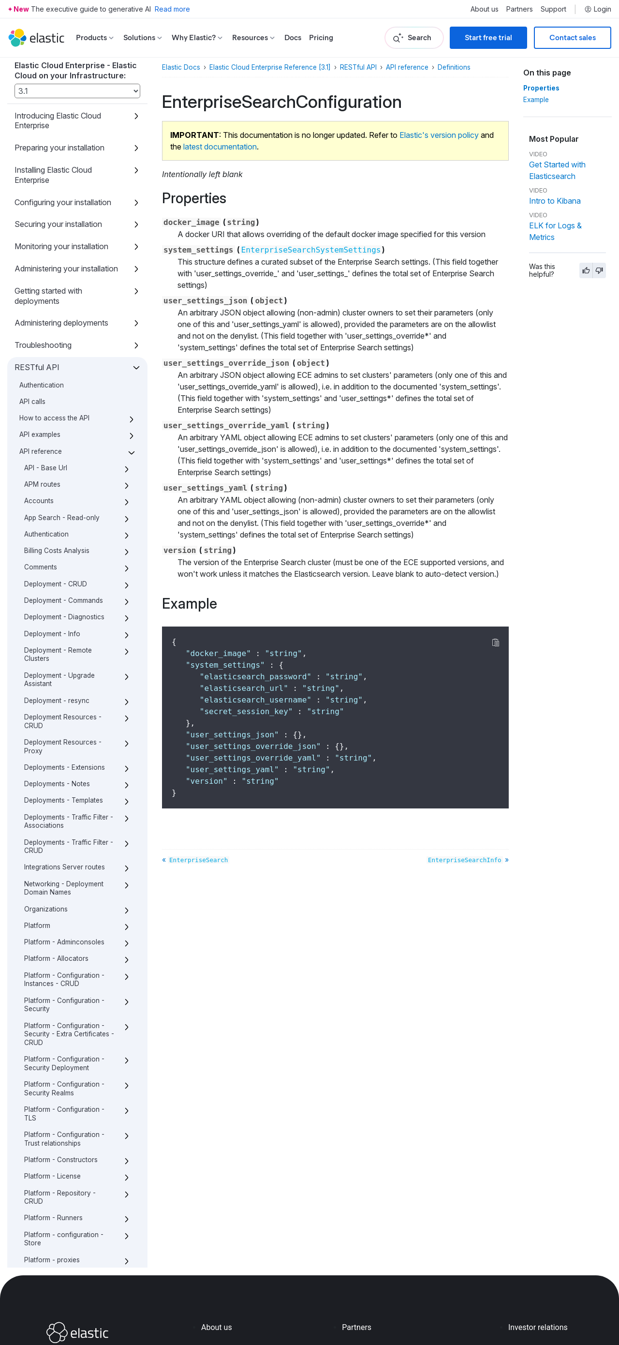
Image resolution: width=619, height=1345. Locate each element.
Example (537, 100)
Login (597, 9)
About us (485, 9)
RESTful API (358, 67)
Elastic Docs (181, 67)
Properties (539, 88)
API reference (407, 67)
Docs (292, 37)
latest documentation (220, 146)
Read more (172, 9)
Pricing (321, 37)
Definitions (454, 67)
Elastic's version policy (439, 135)
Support (553, 9)
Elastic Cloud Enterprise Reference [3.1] (270, 67)
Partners (519, 9)
